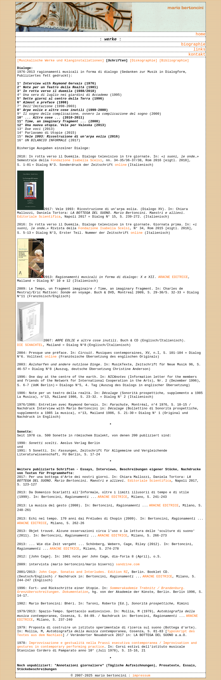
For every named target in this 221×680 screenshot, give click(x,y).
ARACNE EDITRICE (173, 277)
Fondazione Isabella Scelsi (76, 160)
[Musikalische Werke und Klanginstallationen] (60, 60)
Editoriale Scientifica (39, 217)
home (200, 34)
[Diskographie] (143, 60)
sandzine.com (128, 564)
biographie (193, 44)
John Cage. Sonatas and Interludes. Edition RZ (83, 572)
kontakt (196, 54)
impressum (141, 675)
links (199, 49)
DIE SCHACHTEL (30, 345)
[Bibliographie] (174, 60)
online (121, 165)
